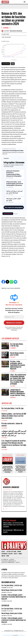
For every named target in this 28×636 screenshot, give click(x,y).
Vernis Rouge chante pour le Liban (17, 354)
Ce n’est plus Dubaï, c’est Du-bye (16, 345)
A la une (13, 371)
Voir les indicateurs (7, 213)
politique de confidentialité (11, 328)
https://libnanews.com (7, 489)
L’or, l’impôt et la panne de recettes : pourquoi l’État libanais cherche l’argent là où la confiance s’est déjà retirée (13, 444)
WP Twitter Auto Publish (8, 635)
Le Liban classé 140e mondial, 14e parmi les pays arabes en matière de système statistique (7, 469)
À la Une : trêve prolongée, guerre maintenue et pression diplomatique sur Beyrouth (17, 365)
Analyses (13, 397)
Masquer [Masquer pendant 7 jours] (16, 213)
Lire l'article (5, 63)
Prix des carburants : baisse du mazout (11, 424)
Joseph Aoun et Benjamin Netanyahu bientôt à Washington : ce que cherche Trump (18, 392)
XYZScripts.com (21, 635)
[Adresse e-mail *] (14, 317)
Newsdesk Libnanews (16, 31)
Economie (13, 348)
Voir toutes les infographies (14, 207)
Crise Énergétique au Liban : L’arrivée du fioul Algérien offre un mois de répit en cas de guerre (20, 468)
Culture (13, 357)
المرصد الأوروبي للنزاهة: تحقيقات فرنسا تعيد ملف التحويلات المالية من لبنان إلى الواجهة (13, 433)
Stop (12, 63)
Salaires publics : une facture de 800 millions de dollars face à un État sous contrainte (13, 416)
